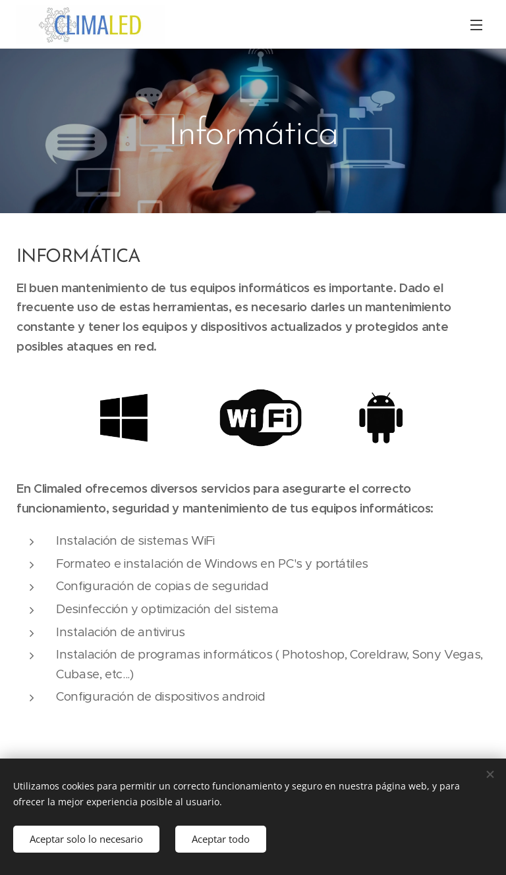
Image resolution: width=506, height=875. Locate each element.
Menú (476, 25)
